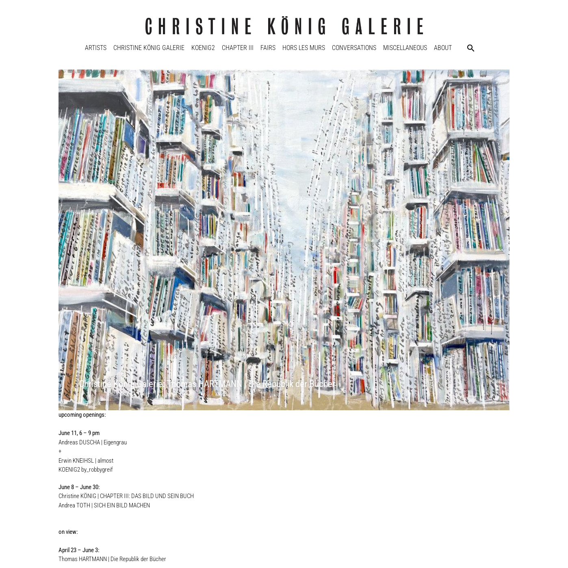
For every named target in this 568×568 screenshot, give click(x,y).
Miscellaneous (405, 48)
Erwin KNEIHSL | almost (86, 460)
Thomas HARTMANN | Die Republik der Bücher (112, 559)
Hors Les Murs (303, 48)
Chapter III (238, 48)
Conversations (354, 48)
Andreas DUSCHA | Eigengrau (93, 442)
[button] (471, 48)
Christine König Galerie (148, 48)
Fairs (267, 48)
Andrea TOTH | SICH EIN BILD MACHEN (104, 505)
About (443, 48)
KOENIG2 (203, 48)
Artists (95, 48)
